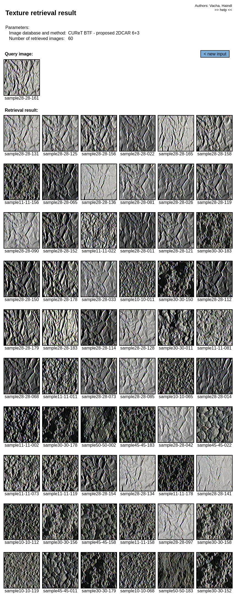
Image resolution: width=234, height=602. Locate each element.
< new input (215, 54)
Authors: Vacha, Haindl (213, 6)
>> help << (223, 10)
